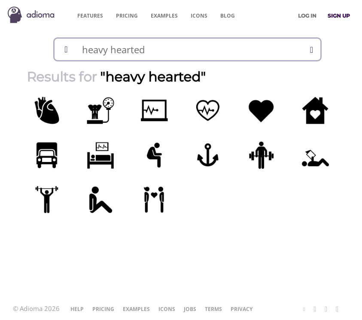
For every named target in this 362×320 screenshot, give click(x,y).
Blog (227, 15)
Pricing (127, 15)
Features (90, 15)
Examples (164, 15)
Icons (199, 15)
